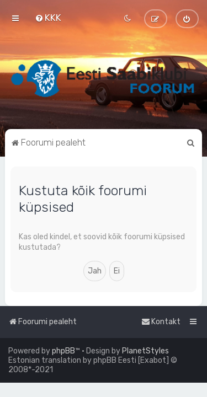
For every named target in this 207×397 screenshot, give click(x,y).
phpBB (63, 351)
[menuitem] (48, 17)
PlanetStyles (145, 351)
